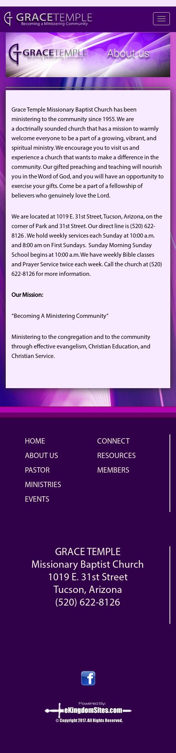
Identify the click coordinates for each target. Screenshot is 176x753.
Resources (116, 456)
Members (113, 470)
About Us (41, 456)
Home (35, 441)
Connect (113, 441)
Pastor (37, 470)
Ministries (43, 485)
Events (37, 500)
